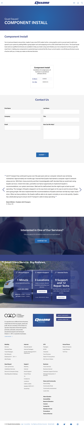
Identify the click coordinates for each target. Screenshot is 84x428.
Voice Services (47, 366)
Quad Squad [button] (8, 364)
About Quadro (47, 396)
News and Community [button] (49, 381)
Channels (45, 351)
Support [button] (26, 364)
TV (24, 376)
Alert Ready (8, 359)
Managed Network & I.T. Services (49, 374)
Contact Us (42, 241)
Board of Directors (48, 401)
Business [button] (45, 364)
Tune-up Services (9, 366)
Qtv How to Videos (48, 359)
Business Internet (47, 369)
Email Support (27, 371)
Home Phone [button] (66, 344)
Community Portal (48, 386)
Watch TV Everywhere (49, 356)
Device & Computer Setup (11, 371)
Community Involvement (49, 388)
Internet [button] (26, 344)
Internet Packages (28, 349)
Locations (26, 381)
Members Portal (47, 408)
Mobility (26, 366)
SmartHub (26, 388)
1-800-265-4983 (23, 289)
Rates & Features (67, 347)
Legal (22, 424)
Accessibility (46, 399)
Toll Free (65, 351)
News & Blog (46, 383)
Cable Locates (27, 383)
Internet (26, 369)
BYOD (44, 349)
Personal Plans (8, 349)
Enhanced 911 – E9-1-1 (11, 356)
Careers (45, 404)
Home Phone (27, 374)
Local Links (46, 391)
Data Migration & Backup (11, 374)
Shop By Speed (28, 347)
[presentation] (17, 146)
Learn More (9, 336)
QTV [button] (44, 344)
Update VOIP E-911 (29, 386)
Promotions (46, 411)
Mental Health (51, 424)
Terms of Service (47, 413)
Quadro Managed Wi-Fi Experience (30, 352)
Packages (45, 347)
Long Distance (66, 349)
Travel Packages (9, 351)
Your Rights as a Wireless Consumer (39, 424)
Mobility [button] (7, 344)
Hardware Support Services (50, 371)
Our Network (8, 354)
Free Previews (47, 354)
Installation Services (10, 369)
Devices (7, 347)
